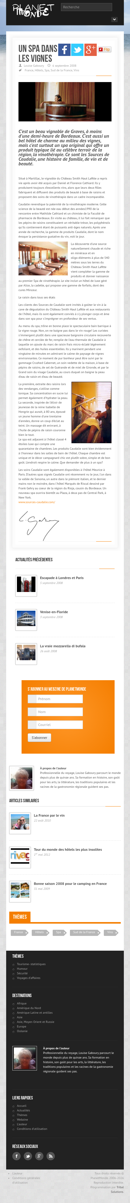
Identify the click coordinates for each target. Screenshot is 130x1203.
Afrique (21, 1003)
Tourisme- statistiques (31, 964)
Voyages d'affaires (28, 978)
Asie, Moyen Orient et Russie (35, 1022)
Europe (21, 1026)
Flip (104, 49)
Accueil (21, 1106)
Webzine (22, 1120)
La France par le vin (49, 815)
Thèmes (20, 917)
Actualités (23, 1110)
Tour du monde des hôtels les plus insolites (68, 849)
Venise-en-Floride (54, 611)
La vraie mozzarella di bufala (62, 646)
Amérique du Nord (29, 1008)
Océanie (22, 1031)
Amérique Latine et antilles (35, 1013)
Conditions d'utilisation (32, 1129)
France (29, 70)
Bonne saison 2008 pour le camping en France (70, 883)
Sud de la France (61, 70)
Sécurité (22, 973)
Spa (46, 70)
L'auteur (22, 1124)
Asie (19, 1017)
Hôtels (39, 70)
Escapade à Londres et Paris (61, 577)
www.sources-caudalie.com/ (36, 502)
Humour (22, 969)
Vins (76, 70)
